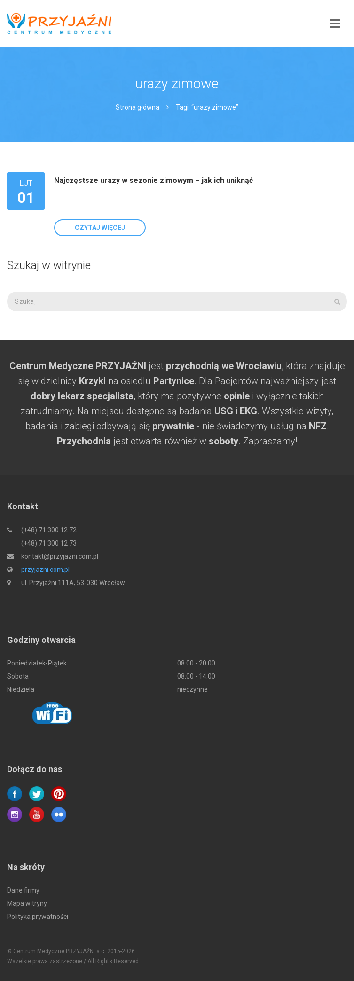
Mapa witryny (27, 903)
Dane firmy (23, 890)
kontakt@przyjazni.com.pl (59, 556)
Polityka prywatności (37, 916)
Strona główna (137, 107)
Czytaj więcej (100, 227)
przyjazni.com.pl (45, 569)
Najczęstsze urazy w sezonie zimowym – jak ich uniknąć (153, 180)
